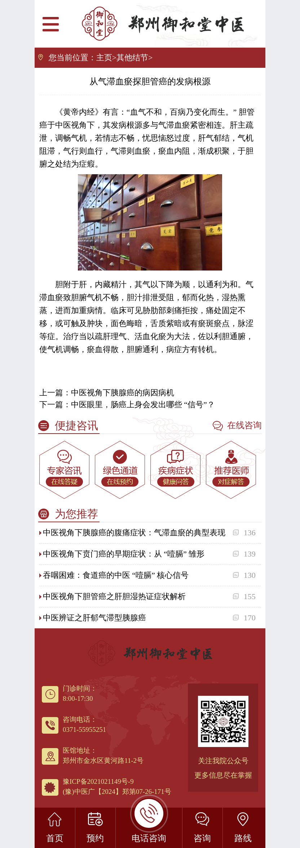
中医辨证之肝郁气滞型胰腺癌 (94, 617)
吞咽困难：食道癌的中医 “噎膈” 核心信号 (116, 575)
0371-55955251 (84, 729)
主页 (104, 57)
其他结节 (132, 57)
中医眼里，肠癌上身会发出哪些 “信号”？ (143, 404)
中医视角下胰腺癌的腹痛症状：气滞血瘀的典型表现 (134, 532)
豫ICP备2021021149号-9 (98, 781)
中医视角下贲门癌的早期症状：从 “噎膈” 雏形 (124, 553)
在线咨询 (237, 426)
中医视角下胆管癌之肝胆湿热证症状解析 (114, 596)
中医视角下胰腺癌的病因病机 (122, 392)
